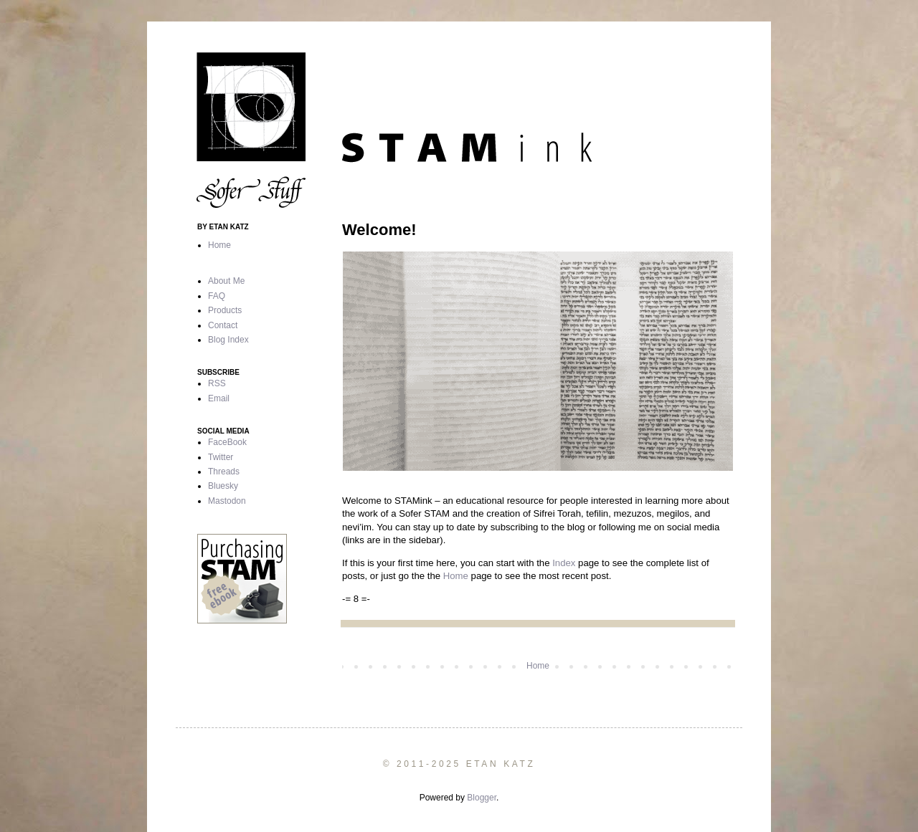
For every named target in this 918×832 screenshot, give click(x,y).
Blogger (481, 798)
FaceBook (227, 442)
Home (455, 575)
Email (219, 398)
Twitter (220, 457)
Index (563, 563)
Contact (222, 325)
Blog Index (228, 340)
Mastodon (227, 501)
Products (225, 310)
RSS (217, 383)
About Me (226, 281)
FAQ (216, 296)
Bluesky (223, 486)
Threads (224, 472)
